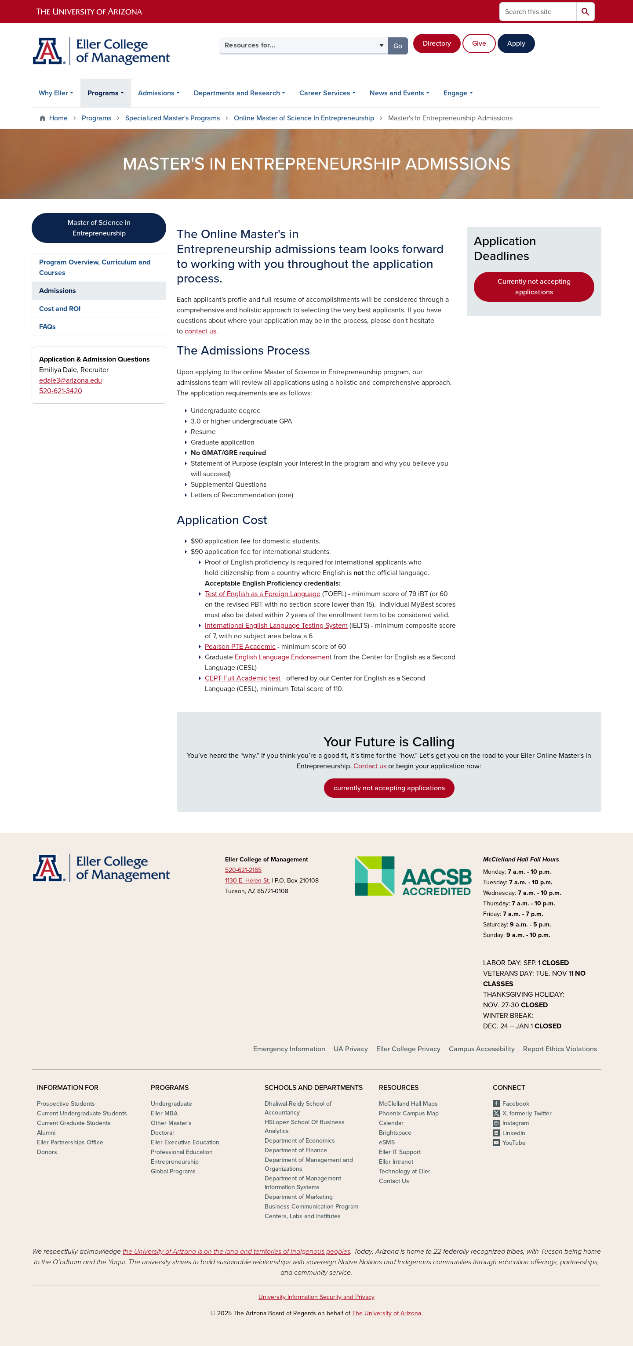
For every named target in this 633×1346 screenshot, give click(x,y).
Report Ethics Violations (560, 1049)
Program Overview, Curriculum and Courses (94, 267)
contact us (200, 331)
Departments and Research (237, 93)
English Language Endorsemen (282, 657)
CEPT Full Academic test (243, 678)
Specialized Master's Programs (172, 118)
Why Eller (53, 93)
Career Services (324, 93)
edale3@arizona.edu (70, 380)
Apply (516, 43)
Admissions (156, 93)
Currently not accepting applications (534, 287)
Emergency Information (289, 1049)
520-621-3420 (60, 391)
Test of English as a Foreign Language (262, 594)
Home (58, 118)
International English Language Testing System (276, 625)
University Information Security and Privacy (316, 1297)
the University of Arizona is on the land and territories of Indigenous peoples (236, 1251)
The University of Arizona (386, 1313)
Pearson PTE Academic (240, 646)
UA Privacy (351, 1049)
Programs (103, 93)
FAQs (47, 326)
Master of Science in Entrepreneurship (99, 228)
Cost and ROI (59, 308)
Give (479, 43)
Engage (455, 93)
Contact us (369, 766)
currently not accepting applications (389, 788)
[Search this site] (538, 11)
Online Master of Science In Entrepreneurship (304, 118)
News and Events (397, 93)
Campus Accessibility (482, 1049)
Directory (437, 43)
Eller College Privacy (408, 1049)
